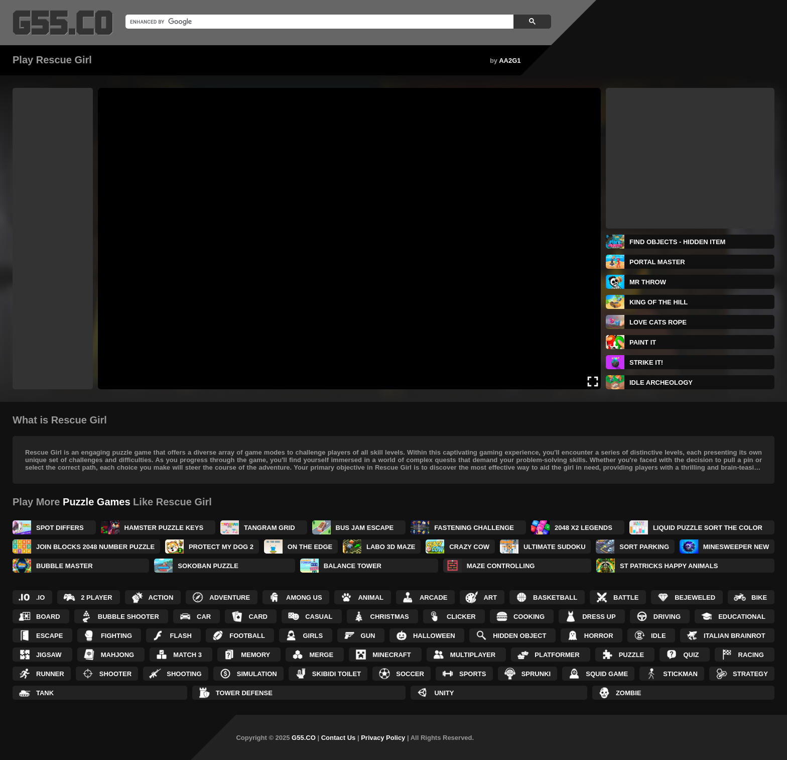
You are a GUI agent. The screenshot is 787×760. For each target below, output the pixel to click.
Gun (368, 635)
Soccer (410, 674)
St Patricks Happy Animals (669, 566)
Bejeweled (695, 597)
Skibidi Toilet (336, 674)
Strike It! (646, 362)
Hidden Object (519, 635)
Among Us (304, 597)
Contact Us (338, 737)
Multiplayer (472, 655)
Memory (255, 655)
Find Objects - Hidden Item (677, 242)
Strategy (750, 674)
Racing (751, 655)
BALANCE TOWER (352, 566)
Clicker (461, 616)
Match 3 (187, 655)
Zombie (628, 693)
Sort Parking (644, 547)
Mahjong (117, 655)
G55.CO (304, 737)
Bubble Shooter (128, 616)
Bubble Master (64, 566)
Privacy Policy (383, 737)
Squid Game (607, 674)
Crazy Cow (469, 547)
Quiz (691, 655)
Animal (370, 597)
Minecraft (391, 655)
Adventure (229, 597)
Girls (313, 635)
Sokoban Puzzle (208, 566)
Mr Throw (647, 282)
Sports (472, 674)
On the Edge (310, 547)
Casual (318, 616)
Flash (180, 635)
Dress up (598, 616)
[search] (318, 21)
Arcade (434, 597)
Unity (444, 693)
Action (161, 597)
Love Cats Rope (658, 322)
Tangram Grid (269, 527)
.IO (40, 597)
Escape (49, 635)
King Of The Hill (658, 302)
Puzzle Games (96, 501)
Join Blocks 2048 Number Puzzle (95, 547)
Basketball (555, 597)
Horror (598, 635)
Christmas (389, 616)
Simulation (257, 674)
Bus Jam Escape (365, 527)
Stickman (680, 674)
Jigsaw (49, 655)
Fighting (116, 635)
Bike (759, 597)
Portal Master (657, 262)
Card (258, 616)
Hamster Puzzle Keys (163, 527)
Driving (667, 616)
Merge (321, 655)
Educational (741, 616)
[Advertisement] (53, 238)
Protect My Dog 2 (221, 547)
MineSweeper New (736, 547)
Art (490, 597)
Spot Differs (60, 527)
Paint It (642, 342)
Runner (50, 674)
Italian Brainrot (734, 635)
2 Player (96, 597)
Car (204, 616)
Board (48, 616)
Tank (45, 693)
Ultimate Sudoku (554, 547)
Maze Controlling (501, 566)
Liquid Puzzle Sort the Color (707, 527)
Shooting (184, 674)
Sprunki (536, 674)
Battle (625, 597)
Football (247, 635)
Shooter (115, 674)
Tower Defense (244, 693)
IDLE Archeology (661, 382)
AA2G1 (509, 60)
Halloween (434, 635)
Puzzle (631, 655)
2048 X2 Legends (583, 527)
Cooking (529, 616)
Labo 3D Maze (391, 547)
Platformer (557, 655)
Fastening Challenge (474, 527)
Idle (658, 635)
